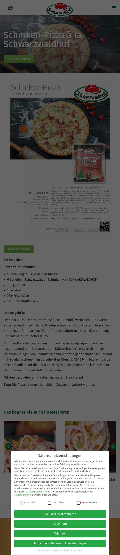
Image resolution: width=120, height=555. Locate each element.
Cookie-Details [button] (44, 550)
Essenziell (27, 502)
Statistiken (56, 502)
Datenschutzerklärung (38, 491)
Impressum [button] (77, 550)
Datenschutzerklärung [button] (62, 550)
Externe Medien (87, 502)
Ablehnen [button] (60, 533)
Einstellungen (21, 495)
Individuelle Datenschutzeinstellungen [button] (60, 543)
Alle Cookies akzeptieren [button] (60, 514)
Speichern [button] (60, 523)
